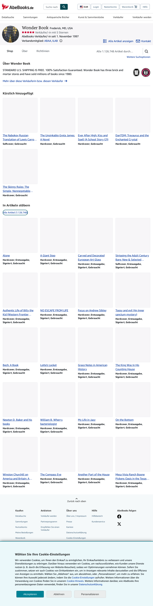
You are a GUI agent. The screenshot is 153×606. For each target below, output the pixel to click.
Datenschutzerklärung (76, 532)
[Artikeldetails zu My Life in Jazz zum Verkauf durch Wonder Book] (95, 402)
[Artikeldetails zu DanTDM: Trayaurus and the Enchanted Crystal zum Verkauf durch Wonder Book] (132, 119)
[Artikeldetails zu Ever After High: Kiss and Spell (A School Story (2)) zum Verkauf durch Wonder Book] (95, 119)
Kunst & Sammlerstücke (91, 17)
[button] (61, 40)
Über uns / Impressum (76, 516)
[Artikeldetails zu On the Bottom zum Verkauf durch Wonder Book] (132, 402)
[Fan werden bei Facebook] (119, 517)
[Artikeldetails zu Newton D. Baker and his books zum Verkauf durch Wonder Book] (20, 404)
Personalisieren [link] (90, 594)
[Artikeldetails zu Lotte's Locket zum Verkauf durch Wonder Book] (57, 347)
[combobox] (51, 7)
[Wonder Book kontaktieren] (143, 41)
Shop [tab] (10, 51)
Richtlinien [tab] (42, 51)
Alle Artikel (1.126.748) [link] (15, 212)
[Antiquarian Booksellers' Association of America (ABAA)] (136, 77)
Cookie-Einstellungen (83, 577)
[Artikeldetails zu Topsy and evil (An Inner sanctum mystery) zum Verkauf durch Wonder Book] (132, 294)
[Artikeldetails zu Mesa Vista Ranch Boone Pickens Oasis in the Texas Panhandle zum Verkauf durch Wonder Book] (132, 459)
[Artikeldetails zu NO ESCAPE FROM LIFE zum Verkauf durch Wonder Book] (57, 292)
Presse (69, 521)
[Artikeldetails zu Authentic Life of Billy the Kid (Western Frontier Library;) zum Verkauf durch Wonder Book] (20, 294)
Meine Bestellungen (24, 532)
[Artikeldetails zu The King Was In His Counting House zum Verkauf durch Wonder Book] (132, 349)
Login (96, 6)
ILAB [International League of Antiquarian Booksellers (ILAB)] (55, 40)
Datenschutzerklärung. (91, 584)
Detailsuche (8, 17)
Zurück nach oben (76, 501)
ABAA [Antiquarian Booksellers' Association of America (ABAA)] (47, 40)
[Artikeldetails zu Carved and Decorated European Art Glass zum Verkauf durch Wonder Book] (95, 240)
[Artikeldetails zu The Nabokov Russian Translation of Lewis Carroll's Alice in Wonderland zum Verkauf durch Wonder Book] (20, 119)
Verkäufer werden (142, 17)
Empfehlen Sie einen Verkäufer (50, 528)
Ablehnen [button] (59, 594)
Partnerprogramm (49, 521)
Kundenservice (98, 521)
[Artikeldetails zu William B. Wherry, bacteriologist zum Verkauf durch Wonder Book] (57, 404)
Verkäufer (118, 17)
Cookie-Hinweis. (75, 580)
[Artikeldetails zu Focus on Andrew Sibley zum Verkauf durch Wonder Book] (95, 292)
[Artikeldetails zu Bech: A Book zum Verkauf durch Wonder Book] (20, 347)
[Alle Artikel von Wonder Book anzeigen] (118, 41)
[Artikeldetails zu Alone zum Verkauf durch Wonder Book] (20, 237)
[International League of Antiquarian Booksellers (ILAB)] (145, 77)
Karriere (69, 527)
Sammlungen (30, 17)
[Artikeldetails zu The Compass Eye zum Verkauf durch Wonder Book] (57, 456)
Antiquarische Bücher (58, 17)
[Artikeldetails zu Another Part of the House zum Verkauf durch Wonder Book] (95, 456)
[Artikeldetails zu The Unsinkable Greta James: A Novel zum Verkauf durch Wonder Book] (57, 119)
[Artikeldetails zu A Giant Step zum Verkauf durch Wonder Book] (57, 237)
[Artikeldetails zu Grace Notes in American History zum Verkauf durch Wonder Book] (95, 349)
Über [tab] (25, 51)
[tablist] (28, 51)
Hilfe (145, 6)
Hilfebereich (97, 516)
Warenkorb (20, 538)
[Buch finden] (64, 7)
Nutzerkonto (110, 6)
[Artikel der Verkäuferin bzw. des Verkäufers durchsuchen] (115, 51)
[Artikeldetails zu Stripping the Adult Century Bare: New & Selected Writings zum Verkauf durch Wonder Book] (132, 240)
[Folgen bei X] (119, 524)
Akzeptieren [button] (30, 594)
